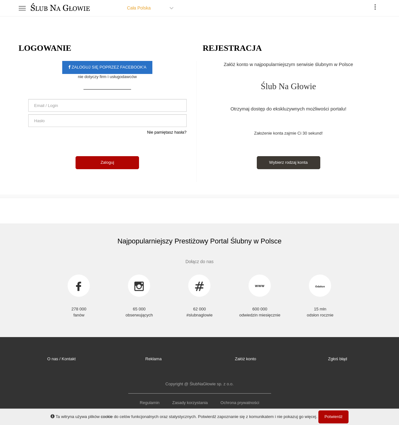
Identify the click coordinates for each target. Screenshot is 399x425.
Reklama (153, 358)
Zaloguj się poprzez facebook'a (107, 67)
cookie (107, 416)
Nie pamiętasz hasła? (166, 132)
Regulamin (149, 402)
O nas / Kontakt (61, 358)
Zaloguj (107, 162)
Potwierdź (333, 416)
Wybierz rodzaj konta (288, 162)
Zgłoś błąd (337, 358)
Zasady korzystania (190, 402)
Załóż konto (245, 358)
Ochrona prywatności (240, 402)
